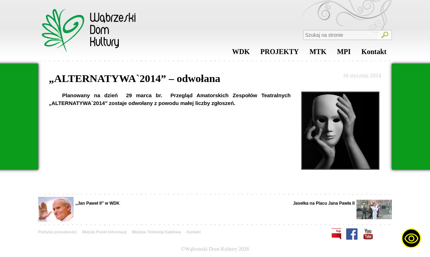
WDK (241, 53)
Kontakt (374, 53)
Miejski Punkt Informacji (104, 232)
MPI (344, 53)
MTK (317, 53)
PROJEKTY (279, 53)
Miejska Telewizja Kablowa (156, 232)
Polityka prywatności (57, 232)
